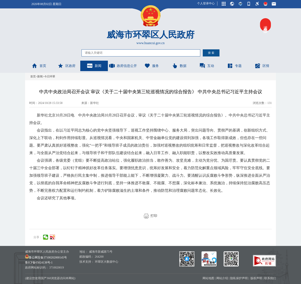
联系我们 (270, 278)
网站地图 (208, 278)
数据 (179, 66)
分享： (37, 237)
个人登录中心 (206, 3)
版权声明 (256, 278)
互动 (206, 66)
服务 (151, 66)
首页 (39, 66)
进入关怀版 (265, 25)
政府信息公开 (123, 66)
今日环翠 (49, 76)
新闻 (94, 66)
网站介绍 (222, 278)
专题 (234, 66)
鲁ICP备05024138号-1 (38, 262)
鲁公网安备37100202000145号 (46, 257)
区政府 (66, 66)
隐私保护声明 (239, 278)
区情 (262, 66)
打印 (150, 215)
